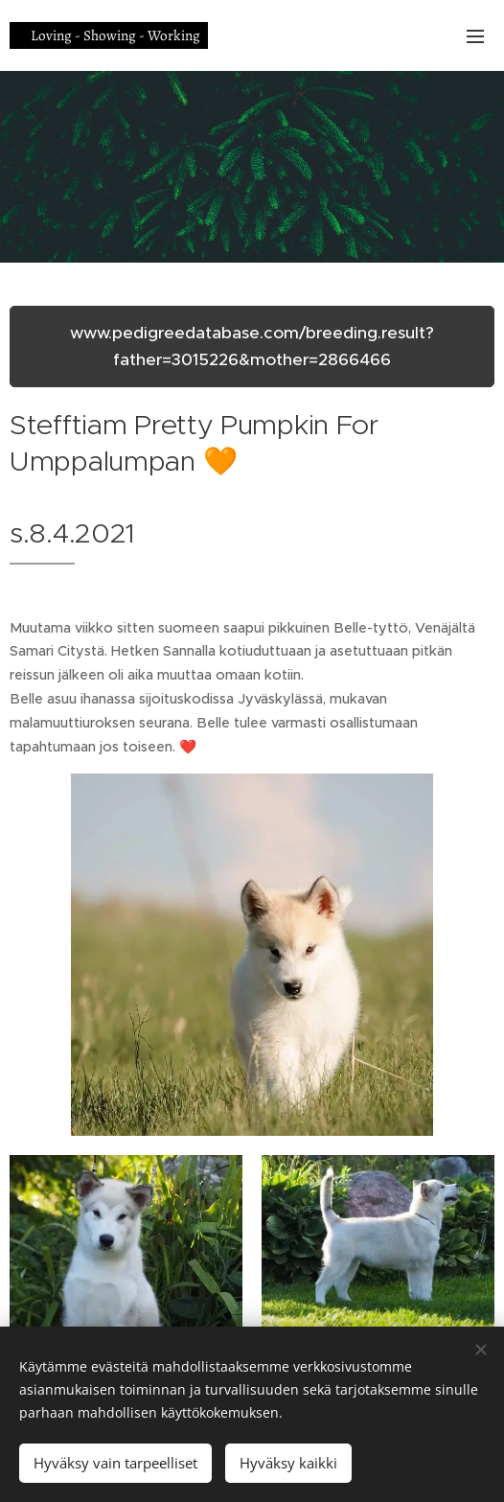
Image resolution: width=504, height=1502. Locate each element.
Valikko (475, 36)
